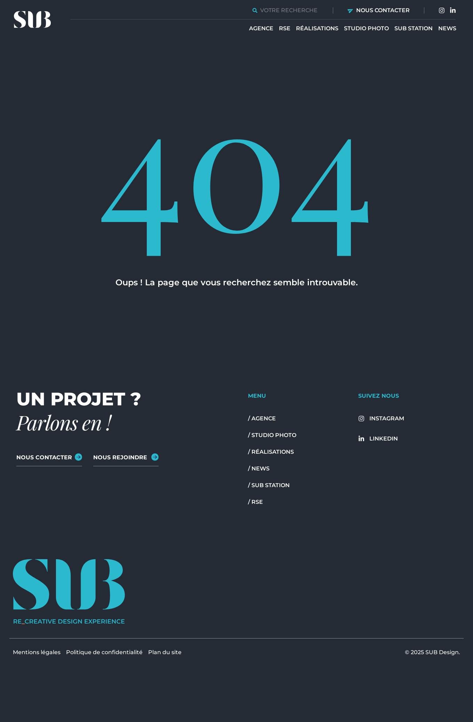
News (447, 28)
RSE (284, 28)
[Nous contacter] (350, 10)
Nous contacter (383, 10)
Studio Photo (366, 28)
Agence (261, 28)
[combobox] (285, 10)
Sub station (413, 28)
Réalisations (317, 28)
